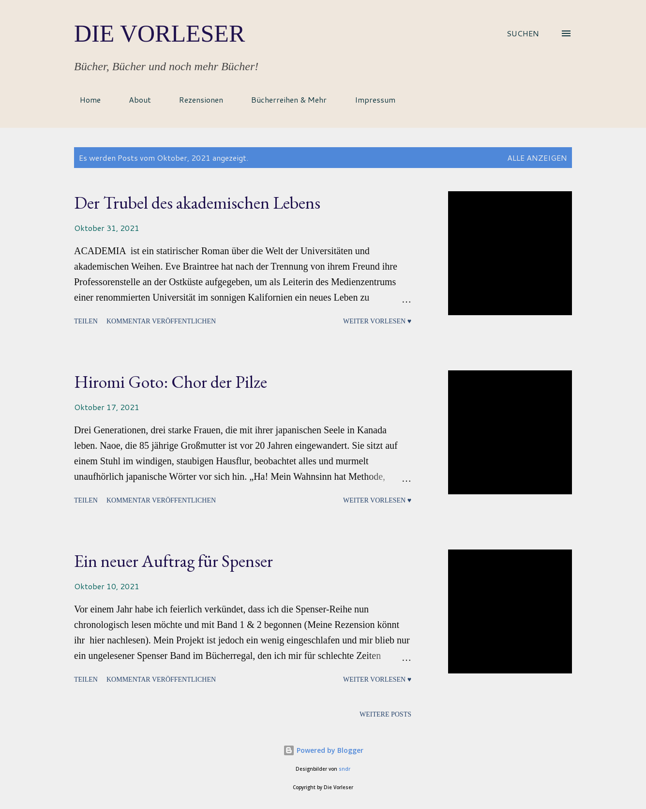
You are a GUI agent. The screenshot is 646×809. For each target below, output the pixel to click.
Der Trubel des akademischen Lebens (197, 202)
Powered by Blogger (323, 750)
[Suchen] (523, 33)
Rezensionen (195, 99)
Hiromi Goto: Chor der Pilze (170, 381)
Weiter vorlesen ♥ (377, 321)
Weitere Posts (385, 714)
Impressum (369, 99)
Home (84, 99)
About (134, 99)
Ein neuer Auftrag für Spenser (173, 561)
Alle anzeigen (537, 157)
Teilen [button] (86, 321)
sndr (344, 769)
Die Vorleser (159, 33)
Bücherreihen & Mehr (283, 99)
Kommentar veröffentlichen (161, 321)
